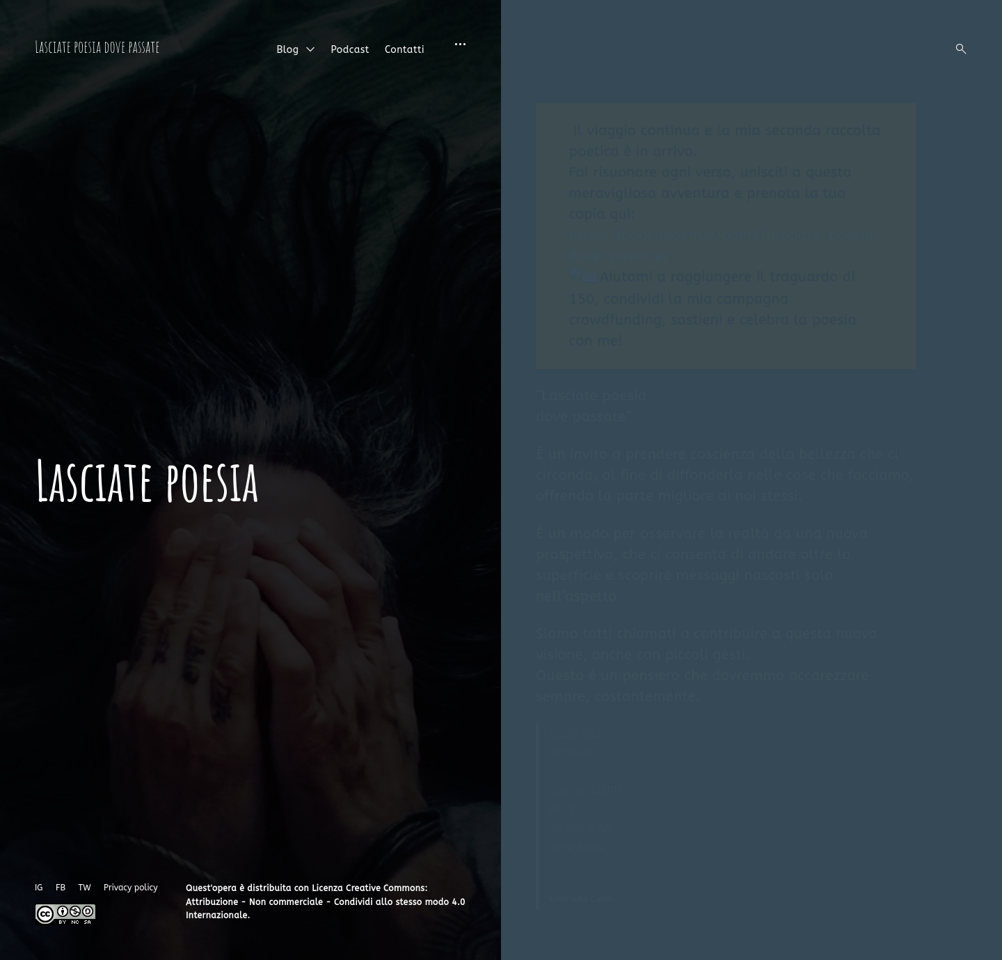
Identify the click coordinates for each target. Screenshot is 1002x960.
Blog (287, 50)
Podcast (350, 50)
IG (38, 887)
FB (60, 887)
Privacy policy (130, 887)
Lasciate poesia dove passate (97, 46)
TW (85, 887)
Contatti (404, 50)
